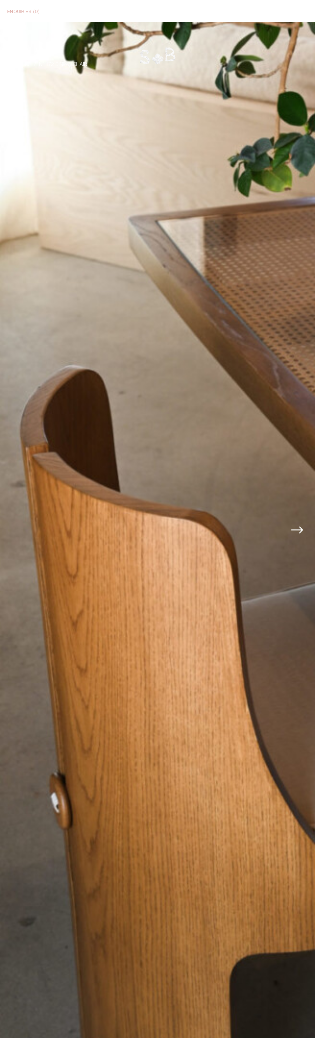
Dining (22, 64)
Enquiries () (23, 11)
